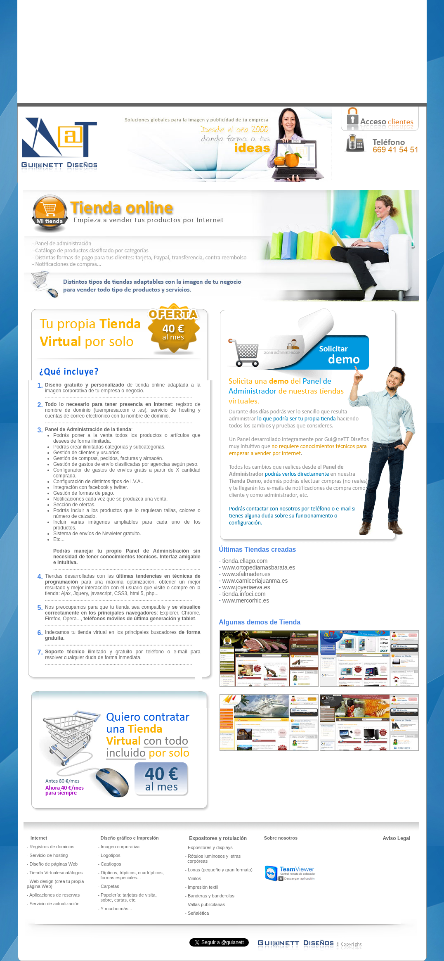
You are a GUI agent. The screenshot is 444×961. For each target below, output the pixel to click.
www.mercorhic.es (245, 600)
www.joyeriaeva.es (246, 587)
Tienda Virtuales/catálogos (56, 872)
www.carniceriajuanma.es (255, 580)
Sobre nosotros (281, 837)
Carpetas (110, 886)
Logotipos (110, 855)
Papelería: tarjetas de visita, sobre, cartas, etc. (127, 897)
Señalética (198, 913)
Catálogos (111, 863)
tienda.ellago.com (245, 561)
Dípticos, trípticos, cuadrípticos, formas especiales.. (131, 875)
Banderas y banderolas (211, 895)
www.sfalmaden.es (246, 574)
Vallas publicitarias (206, 904)
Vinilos (194, 878)
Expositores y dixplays (210, 847)
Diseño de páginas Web (54, 863)
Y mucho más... (116, 908)
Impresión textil (203, 887)
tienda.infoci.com (244, 594)
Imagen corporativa (120, 846)
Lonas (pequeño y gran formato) (220, 869)
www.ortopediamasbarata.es (258, 567)
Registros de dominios (52, 846)
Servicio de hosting (49, 855)
